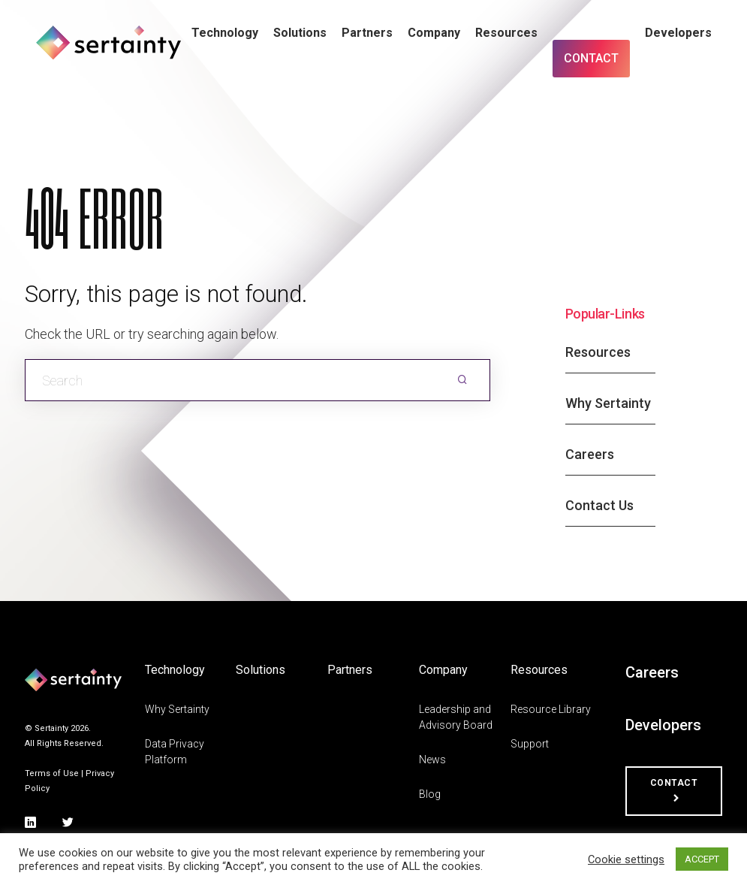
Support (530, 744)
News (432, 760)
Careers (589, 454)
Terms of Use (52, 773)
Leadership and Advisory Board (455, 717)
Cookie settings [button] (626, 859)
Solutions (300, 33)
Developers (678, 33)
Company (434, 33)
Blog (430, 794)
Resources (506, 33)
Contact (591, 58)
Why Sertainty (608, 403)
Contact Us (599, 505)
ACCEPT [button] (702, 859)
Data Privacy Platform (174, 752)
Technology (224, 33)
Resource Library (551, 709)
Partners (367, 33)
